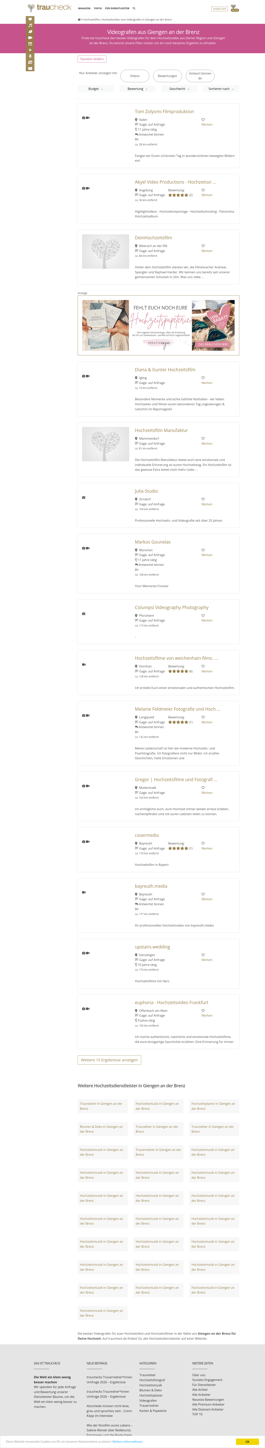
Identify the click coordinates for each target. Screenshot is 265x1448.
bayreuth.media (151, 886)
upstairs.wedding (152, 947)
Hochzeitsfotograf (152, 1380)
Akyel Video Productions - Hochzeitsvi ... (175, 182)
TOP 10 (197, 1414)
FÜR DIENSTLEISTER (117, 8)
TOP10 (98, 8)
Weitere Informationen (128, 1442)
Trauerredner (149, 1405)
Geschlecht (177, 89)
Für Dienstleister (204, 1385)
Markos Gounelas (153, 542)
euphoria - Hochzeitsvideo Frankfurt (171, 1002)
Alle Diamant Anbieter (208, 1409)
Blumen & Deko (150, 1390)
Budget (93, 89)
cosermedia (147, 835)
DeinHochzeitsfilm (153, 238)
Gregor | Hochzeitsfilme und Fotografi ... (176, 779)
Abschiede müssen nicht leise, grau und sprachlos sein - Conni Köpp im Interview (109, 1411)
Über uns (198, 1375)
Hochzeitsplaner (151, 1395)
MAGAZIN (84, 8)
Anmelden (219, 9)
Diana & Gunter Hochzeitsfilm (165, 370)
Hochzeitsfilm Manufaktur (161, 430)
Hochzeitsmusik (150, 1385)
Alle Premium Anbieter (208, 1404)
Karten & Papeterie (153, 1411)
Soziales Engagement (207, 1380)
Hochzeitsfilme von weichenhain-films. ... (176, 658)
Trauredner (147, 1375)
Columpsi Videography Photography (172, 607)
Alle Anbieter (201, 1394)
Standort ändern (92, 59)
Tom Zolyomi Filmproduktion (164, 111)
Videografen (148, 1400)
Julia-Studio (146, 491)
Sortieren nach (220, 89)
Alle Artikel (200, 1389)
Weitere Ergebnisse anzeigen (109, 1060)
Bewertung (136, 89)
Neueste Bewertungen (208, 1399)
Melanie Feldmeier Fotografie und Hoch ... (177, 709)
